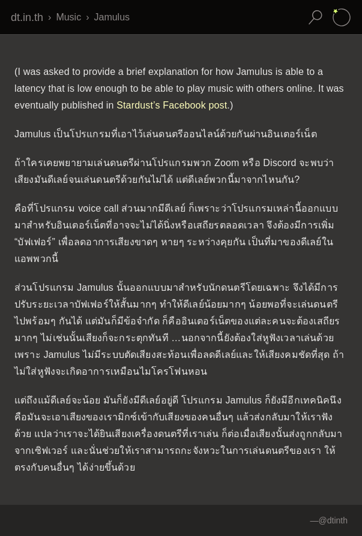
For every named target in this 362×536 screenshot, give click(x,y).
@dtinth (333, 520)
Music (68, 17)
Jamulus (112, 17)
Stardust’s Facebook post (171, 105)
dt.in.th (27, 17)
